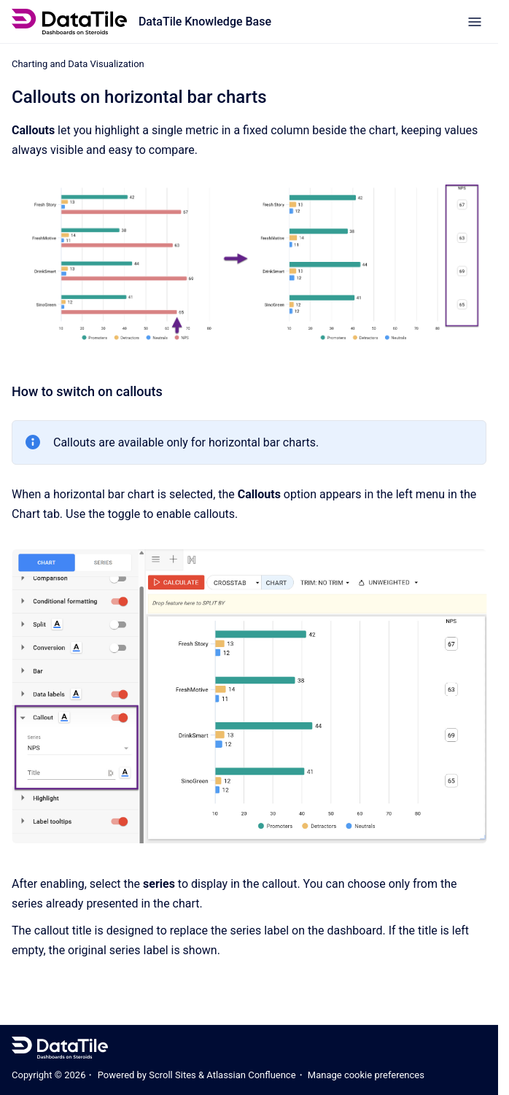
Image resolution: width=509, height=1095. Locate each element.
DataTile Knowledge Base (205, 21)
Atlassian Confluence (250, 1074)
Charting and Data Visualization (78, 63)
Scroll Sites (172, 1074)
